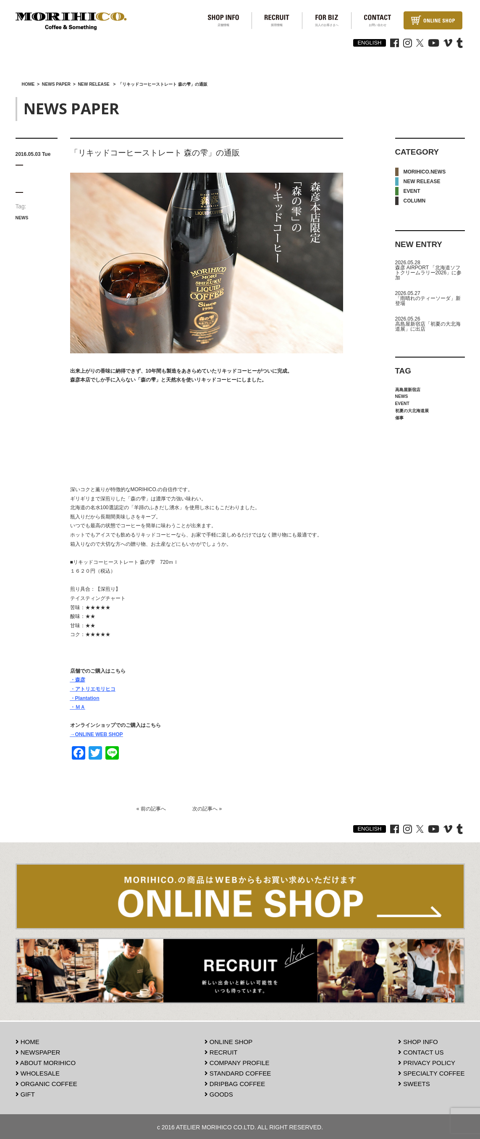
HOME (27, 1040)
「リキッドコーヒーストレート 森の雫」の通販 (155, 153)
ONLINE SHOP (229, 1040)
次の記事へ (205, 809)
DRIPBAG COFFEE (235, 1082)
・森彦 (77, 680)
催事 (399, 418)
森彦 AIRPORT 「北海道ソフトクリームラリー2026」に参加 (428, 273)
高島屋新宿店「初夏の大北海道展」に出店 (428, 326)
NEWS (22, 218)
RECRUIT (221, 1051)
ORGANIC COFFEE (46, 1082)
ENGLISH (369, 42)
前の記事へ (153, 809)
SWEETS (414, 1082)
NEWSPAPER (38, 1051)
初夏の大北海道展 (412, 410)
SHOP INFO (418, 1040)
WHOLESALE (38, 1072)
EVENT (412, 191)
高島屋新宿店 (407, 389)
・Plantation (85, 698)
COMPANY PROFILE (237, 1061)
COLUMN (415, 201)
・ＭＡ (77, 707)
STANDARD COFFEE (238, 1072)
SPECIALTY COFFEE (431, 1072)
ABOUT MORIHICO (46, 1061)
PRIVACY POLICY (426, 1061)
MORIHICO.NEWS (425, 172)
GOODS (219, 1093)
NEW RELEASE (422, 181)
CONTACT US (420, 1051)
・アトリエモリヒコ (92, 689)
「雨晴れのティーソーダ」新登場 (428, 300)
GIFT (25, 1093)
